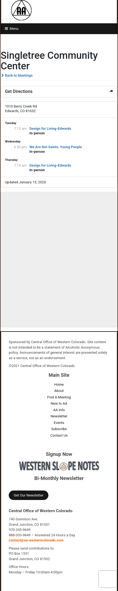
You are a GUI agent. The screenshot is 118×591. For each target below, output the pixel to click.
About (59, 391)
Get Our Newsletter (28, 495)
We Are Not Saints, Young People (55, 147)
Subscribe (59, 429)
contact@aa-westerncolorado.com (36, 540)
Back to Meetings (17, 75)
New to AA (59, 403)
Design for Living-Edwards (50, 128)
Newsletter (59, 416)
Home (59, 384)
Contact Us (59, 435)
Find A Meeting (59, 397)
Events (59, 423)
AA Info (59, 410)
